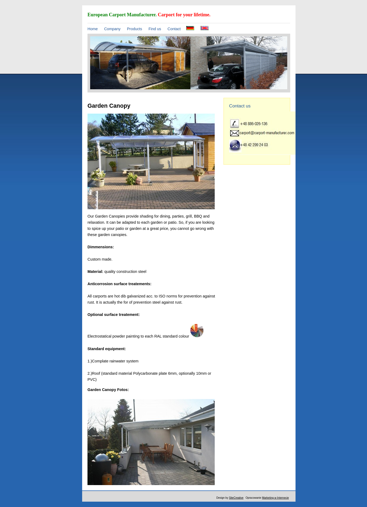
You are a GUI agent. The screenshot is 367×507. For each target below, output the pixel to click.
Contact (174, 29)
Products (134, 29)
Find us (155, 29)
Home (92, 29)
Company (112, 29)
